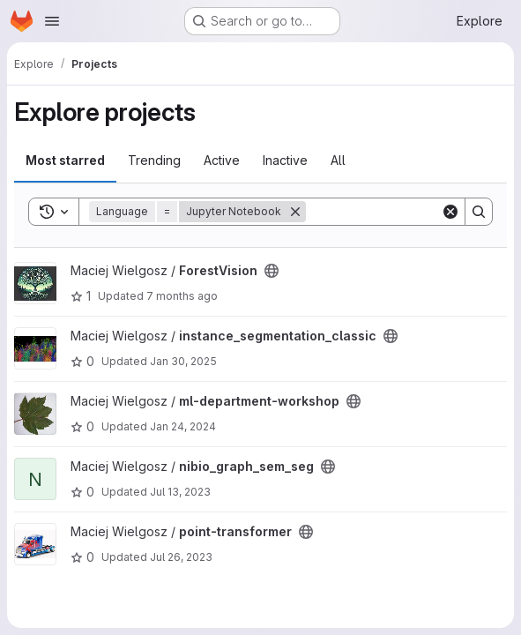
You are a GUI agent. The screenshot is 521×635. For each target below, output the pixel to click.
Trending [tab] (154, 160)
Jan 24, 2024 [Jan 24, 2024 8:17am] (183, 426)
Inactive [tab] (285, 160)
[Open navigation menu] (52, 21)
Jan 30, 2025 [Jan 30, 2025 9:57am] (183, 361)
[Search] (415, 211)
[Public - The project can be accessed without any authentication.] (271, 271)
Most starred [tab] (65, 160)
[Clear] (450, 211)
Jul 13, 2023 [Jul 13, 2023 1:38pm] (180, 491)
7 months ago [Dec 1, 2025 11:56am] (182, 296)
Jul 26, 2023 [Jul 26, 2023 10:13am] (181, 557)
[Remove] (295, 211)
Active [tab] (222, 160)
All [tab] (338, 160)
